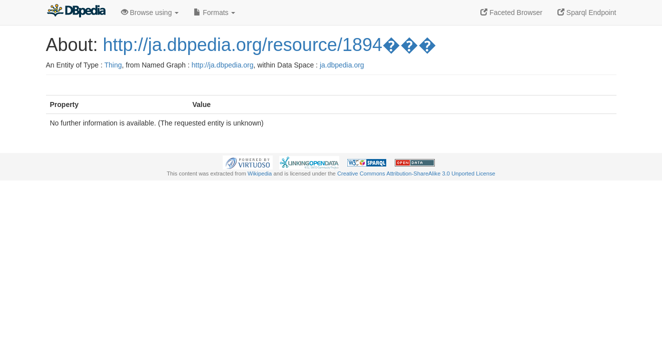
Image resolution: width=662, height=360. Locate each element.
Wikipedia (260, 173)
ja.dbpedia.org (342, 65)
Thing (113, 65)
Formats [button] (214, 12)
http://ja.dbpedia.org (223, 65)
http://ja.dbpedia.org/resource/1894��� (269, 44)
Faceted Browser (511, 12)
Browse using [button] (150, 12)
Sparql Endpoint (586, 12)
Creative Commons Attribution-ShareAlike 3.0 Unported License (416, 173)
